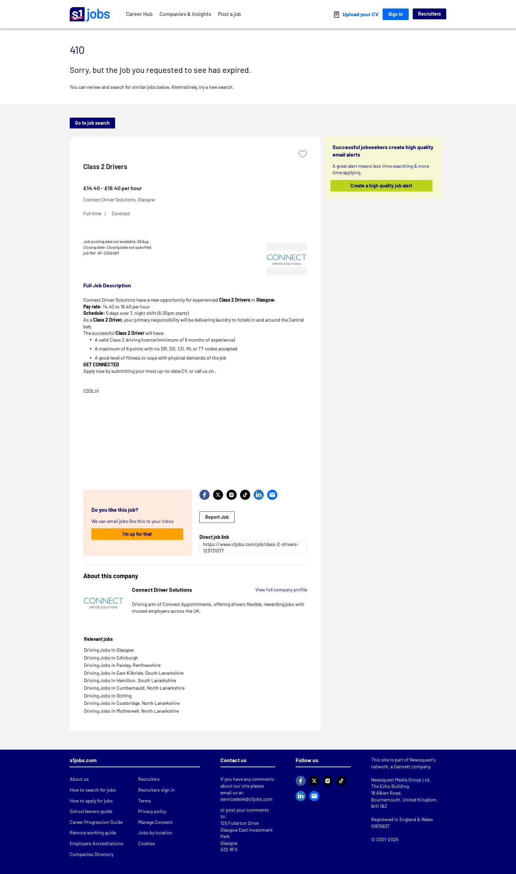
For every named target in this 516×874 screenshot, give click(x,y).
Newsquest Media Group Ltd (400, 779)
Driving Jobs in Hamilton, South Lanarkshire (130, 680)
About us (79, 779)
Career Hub (139, 14)
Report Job (217, 517)
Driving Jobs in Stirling (107, 695)
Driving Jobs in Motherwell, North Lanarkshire (131, 711)
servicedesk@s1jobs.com (246, 799)
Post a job (229, 14)
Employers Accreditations (96, 843)
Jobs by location (155, 832)
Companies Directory (91, 854)
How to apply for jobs (91, 801)
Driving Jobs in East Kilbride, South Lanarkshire (134, 673)
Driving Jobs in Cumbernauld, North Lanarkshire (134, 688)
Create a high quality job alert (381, 185)
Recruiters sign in (156, 790)
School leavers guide (91, 811)
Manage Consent (155, 822)
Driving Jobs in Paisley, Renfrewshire (122, 665)
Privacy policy (152, 811)
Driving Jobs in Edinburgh (111, 657)
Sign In (395, 14)
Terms (144, 801)
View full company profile (281, 589)
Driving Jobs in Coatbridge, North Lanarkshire (131, 703)
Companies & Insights (185, 14)
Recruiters (429, 14)
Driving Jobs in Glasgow (109, 650)
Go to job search (92, 123)
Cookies (146, 843)
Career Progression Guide (96, 822)
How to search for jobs (93, 790)
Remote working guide (93, 832)
